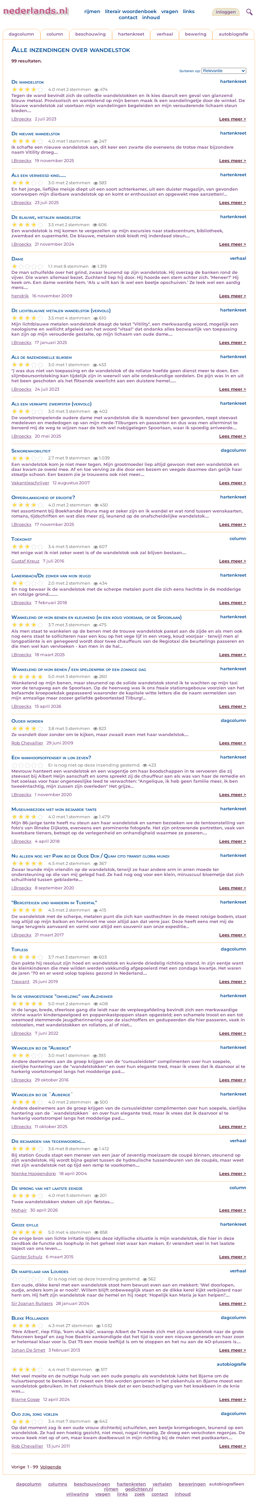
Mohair (19, 1210)
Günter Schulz (26, 1256)
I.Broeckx (21, 119)
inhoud (151, 17)
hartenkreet (131, 34)
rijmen (92, 11)
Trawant (20, 981)
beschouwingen (92, 1484)
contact (128, 17)
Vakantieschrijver (30, 482)
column (55, 34)
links (188, 11)
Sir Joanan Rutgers (32, 1303)
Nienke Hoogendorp (33, 1173)
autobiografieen (226, 1484)
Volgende (50, 1466)
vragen (169, 11)
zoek (140, 1494)
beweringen (192, 1484)
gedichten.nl (139, 1489)
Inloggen (226, 11)
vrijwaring (77, 1494)
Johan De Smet (28, 1350)
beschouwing (90, 34)
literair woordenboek (131, 11)
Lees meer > (232, 119)
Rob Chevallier (27, 742)
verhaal (165, 34)
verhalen (162, 1484)
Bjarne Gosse (25, 1399)
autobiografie (233, 34)
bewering (195, 34)
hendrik (20, 295)
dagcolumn (21, 34)
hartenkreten (131, 1484)
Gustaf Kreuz (25, 561)
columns (57, 1484)
